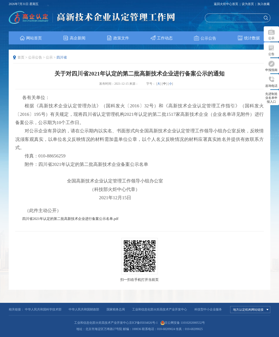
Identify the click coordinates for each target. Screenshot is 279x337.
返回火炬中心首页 (226, 4)
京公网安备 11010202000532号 (185, 322)
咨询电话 (271, 86)
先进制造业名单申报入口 (271, 97)
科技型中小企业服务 (208, 309)
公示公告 (205, 38)
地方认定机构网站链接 (250, 309)
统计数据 (248, 38)
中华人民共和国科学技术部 (43, 309)
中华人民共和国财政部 (84, 309)
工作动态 (161, 38)
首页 (20, 57)
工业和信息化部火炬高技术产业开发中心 (159, 309)
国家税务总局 (116, 309)
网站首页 (30, 38)
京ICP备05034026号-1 (143, 322)
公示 (271, 38)
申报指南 (271, 70)
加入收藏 (263, 4)
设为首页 (248, 4)
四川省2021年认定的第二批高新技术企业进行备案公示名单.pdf (70, 219)
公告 (271, 54)
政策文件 (117, 38)
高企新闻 (74, 38)
